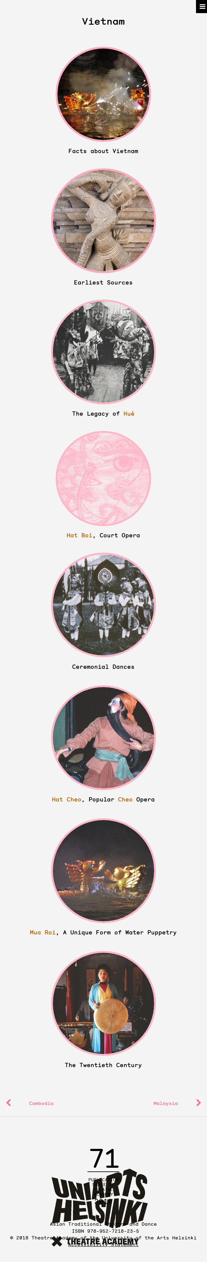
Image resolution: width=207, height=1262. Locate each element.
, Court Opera (103, 535)
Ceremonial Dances (103, 666)
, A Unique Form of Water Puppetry (103, 932)
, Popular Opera (103, 799)
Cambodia (41, 1103)
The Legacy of (103, 413)
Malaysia (165, 1103)
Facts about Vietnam (103, 151)
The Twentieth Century (103, 1065)
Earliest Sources (103, 282)
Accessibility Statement (103, 1244)
